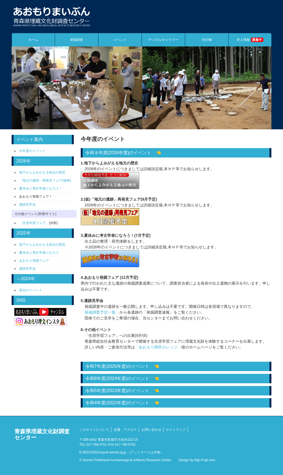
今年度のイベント (32, 151)
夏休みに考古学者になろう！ (40, 188)
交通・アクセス (125, 430)
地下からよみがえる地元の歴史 (42, 172)
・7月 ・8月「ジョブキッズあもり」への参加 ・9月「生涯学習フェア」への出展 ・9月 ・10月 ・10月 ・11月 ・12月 (176, 404)
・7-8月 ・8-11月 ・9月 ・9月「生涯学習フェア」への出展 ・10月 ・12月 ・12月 (176, 368)
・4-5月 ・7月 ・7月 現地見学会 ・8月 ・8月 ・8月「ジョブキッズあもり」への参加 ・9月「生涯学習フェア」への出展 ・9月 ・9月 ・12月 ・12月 (176, 380)
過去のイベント (30, 290)
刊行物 (207, 40)
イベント (120, 40)
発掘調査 (76, 40)
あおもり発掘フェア (34, 261)
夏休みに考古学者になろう (39, 252)
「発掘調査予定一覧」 (100, 312)
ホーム (33, 40)
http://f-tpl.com (204, 460)
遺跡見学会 (27, 204)
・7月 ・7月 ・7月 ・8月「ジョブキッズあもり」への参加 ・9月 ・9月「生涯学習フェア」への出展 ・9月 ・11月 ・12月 (176, 392)
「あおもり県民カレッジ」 (158, 347)
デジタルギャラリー (163, 40)
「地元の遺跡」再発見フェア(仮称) (45, 180)
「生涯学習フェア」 (34, 223)
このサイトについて (94, 430)
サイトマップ (176, 430)
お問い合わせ (151, 430)
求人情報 (250, 40)
